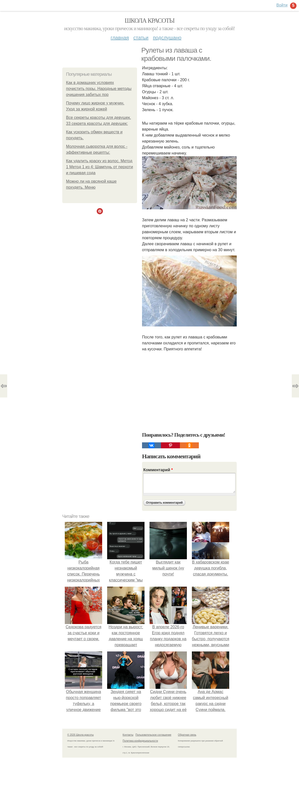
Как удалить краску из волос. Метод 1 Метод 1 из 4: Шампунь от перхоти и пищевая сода (99, 167)
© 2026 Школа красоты (80, 734)
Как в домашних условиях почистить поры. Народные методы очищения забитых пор (99, 88)
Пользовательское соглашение (153, 734)
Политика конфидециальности (140, 740)
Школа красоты (149, 20)
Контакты (128, 734)
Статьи (140, 37)
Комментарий (158, 470)
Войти (282, 5)
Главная (120, 37)
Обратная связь (187, 734)
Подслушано (167, 37)
